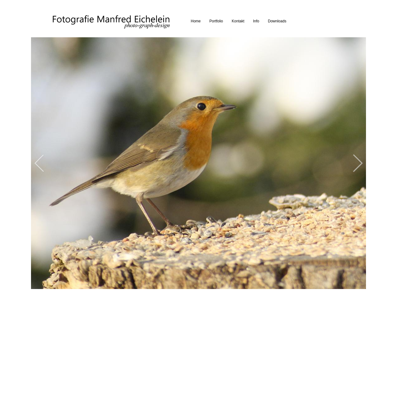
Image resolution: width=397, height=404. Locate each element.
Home (196, 21)
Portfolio (216, 21)
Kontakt (238, 21)
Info (256, 21)
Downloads (277, 21)
